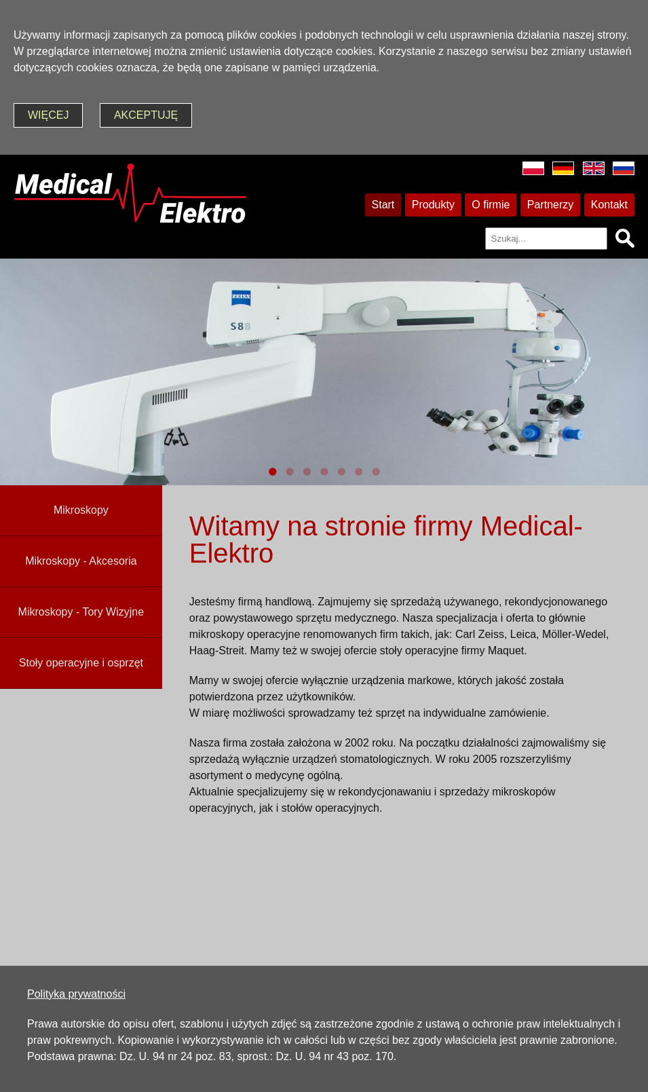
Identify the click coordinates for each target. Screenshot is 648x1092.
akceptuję (146, 115)
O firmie (491, 204)
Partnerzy (550, 204)
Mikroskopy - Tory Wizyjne (81, 612)
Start (383, 204)
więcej (48, 115)
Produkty (433, 204)
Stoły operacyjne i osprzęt (81, 663)
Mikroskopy (81, 510)
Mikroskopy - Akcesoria (81, 561)
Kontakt (609, 204)
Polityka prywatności (76, 994)
